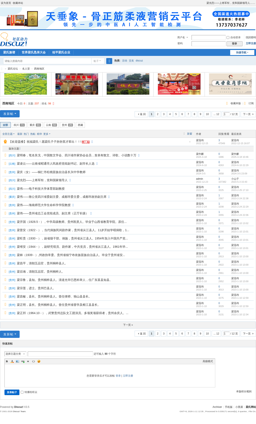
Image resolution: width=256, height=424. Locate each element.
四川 (19, 125)
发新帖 (8, 113)
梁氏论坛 (1, 69)
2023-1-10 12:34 (240, 314)
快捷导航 (241, 52)
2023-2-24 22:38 (240, 198)
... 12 (216, 114)
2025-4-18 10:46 (240, 157)
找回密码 (251, 37)
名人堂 (26, 68)
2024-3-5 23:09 (239, 173)
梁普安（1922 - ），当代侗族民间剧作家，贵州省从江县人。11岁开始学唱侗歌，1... (73, 230)
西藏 (80, 125)
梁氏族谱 (9, 52)
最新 (19, 133)
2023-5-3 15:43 (239, 182)
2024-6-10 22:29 (240, 165)
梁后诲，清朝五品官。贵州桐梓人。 (41, 271)
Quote (28, 361)
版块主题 (14, 148)
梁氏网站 (251, 407)
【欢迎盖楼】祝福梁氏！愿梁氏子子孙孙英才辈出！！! (45, 141)
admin (199, 178)
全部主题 (7, 133)
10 (207, 114)
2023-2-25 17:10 (240, 190)
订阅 (251, 103)
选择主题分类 (13, 353)
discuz (139, 60)
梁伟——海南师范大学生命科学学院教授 (44, 205)
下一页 (247, 114)
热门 (26, 133)
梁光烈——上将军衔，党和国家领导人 (42, 180)
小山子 (235, 178)
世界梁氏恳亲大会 (34, 52)
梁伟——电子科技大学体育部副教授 (41, 188)
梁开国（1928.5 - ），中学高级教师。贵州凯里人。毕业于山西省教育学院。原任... (72, 221)
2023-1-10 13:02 (240, 223)
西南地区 (39, 68)
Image (17, 361)
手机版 (229, 407)
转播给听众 (29, 392)
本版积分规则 (244, 391)
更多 (45, 133)
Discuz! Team (19, 411)
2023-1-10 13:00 (240, 256)
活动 (124, 60)
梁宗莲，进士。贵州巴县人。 (36, 288)
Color (12, 361)
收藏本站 (18, 2)
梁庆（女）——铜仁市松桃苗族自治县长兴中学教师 (51, 172)
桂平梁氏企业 (61, 52)
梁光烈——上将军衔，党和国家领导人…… (231, 2)
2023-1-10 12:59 (240, 298)
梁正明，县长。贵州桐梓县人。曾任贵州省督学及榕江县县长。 (58, 304)
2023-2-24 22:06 (240, 215)
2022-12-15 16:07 (240, 143)
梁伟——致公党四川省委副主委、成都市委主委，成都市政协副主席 (61, 196)
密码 (180, 43)
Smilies (39, 361)
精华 (39, 133)
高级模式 (208, 361)
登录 (118, 375)
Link (23, 361)
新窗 (189, 133)
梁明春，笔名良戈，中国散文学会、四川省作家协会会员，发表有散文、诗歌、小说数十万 (76, 155)
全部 (5, 125)
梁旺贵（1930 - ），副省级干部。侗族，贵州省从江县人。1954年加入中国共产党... (72, 238)
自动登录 (234, 37)
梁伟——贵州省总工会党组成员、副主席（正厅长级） (53, 213)
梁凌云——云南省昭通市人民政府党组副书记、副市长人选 (56, 163)
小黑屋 (239, 407)
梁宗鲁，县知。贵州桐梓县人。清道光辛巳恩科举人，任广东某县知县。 (64, 280)
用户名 (181, 37)
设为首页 (6, 2)
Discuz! (18, 407)
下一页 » (128, 324)
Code (33, 361)
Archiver (217, 407)
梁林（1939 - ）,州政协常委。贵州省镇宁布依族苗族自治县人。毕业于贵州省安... (71, 255)
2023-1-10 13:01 (240, 231)
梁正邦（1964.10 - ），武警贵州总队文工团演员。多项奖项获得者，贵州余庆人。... (72, 313)
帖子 (96, 61)
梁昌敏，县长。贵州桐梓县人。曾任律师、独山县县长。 (54, 296)
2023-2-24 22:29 (240, 206)
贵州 (67, 125)
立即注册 (251, 43)
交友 (131, 60)
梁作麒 (200, 153)
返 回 (143, 114)
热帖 (32, 133)
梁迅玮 (200, 140)
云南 (51, 125)
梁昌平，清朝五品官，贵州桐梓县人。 (42, 263)
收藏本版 (236, 103)
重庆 (35, 125)
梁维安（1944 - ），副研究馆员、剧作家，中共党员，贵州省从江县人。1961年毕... (72, 246)
